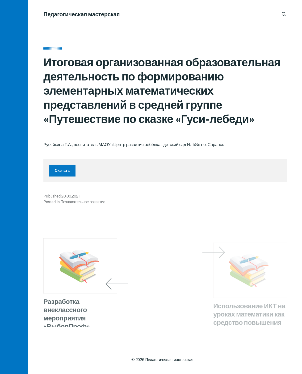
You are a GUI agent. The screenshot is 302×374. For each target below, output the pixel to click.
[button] (14, 187)
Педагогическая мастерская (81, 14)
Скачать (62, 171)
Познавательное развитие (82, 203)
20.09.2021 (70, 197)
